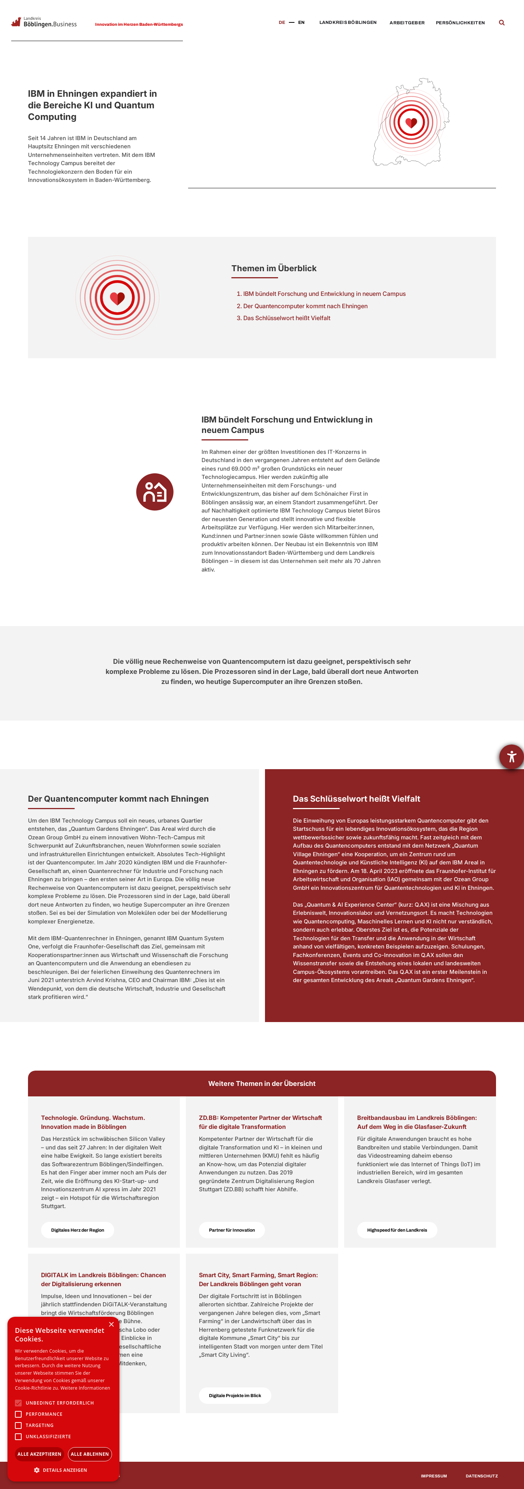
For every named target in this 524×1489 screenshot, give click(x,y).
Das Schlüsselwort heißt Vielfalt (286, 318)
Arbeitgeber (407, 22)
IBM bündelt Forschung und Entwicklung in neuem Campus (324, 293)
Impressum (434, 1476)
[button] (346, 23)
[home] (44, 22)
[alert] (63, 1399)
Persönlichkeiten (460, 22)
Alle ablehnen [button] (90, 1454)
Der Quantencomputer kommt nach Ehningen (305, 306)
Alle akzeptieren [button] (40, 1454)
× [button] (111, 1325)
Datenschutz (482, 1476)
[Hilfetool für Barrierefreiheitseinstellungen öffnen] (511, 756)
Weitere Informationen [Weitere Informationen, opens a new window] (85, 1388)
